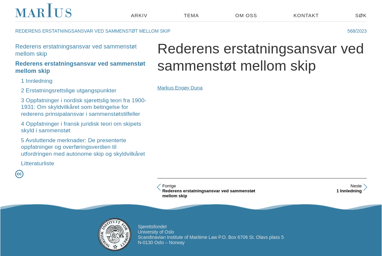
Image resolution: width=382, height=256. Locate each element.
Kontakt (306, 15)
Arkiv (139, 15)
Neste (356, 185)
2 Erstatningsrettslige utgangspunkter (69, 90)
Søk (361, 15)
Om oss (246, 15)
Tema (191, 15)
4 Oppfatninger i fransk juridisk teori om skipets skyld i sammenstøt (81, 127)
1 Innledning (37, 81)
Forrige (169, 185)
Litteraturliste (37, 163)
